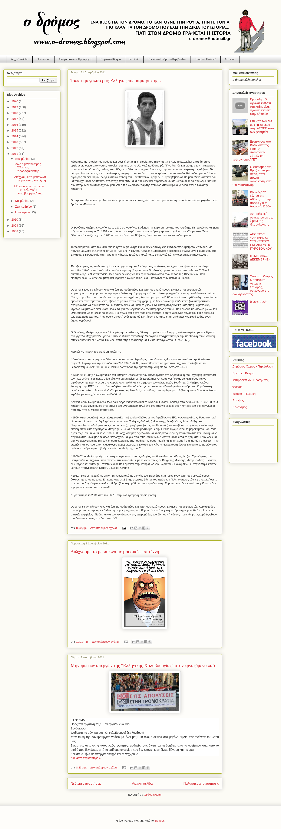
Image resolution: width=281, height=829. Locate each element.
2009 (15, 225)
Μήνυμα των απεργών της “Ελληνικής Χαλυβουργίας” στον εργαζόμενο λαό (143, 665)
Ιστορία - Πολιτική (205, 59)
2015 (15, 130)
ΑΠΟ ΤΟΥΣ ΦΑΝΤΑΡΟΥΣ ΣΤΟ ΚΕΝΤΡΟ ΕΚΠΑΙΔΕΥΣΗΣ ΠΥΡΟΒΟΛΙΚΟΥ (261, 241)
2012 (15, 148)
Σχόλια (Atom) (153, 794)
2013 (15, 142)
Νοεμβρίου (22, 201)
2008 (15, 231)
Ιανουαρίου (22, 212)
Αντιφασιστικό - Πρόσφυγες (75, 59)
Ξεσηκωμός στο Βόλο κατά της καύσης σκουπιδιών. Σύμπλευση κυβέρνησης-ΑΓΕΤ (251, 150)
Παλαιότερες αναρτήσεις (201, 783)
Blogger (159, 820)
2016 (15, 124)
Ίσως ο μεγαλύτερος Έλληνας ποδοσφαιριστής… (117, 80)
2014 (15, 136)
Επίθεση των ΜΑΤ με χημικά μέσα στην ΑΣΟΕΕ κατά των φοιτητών (262, 126)
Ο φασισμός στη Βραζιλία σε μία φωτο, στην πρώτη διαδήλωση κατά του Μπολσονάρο (252, 176)
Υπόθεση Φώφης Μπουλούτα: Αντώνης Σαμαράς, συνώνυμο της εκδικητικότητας (252, 285)
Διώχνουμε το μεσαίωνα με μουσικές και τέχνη (115, 551)
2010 (15, 219)
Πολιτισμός (43, 59)
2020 (15, 101)
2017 (15, 118)
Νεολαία (134, 59)
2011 (15, 153)
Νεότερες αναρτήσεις (86, 783)
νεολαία (237, 387)
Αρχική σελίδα (19, 59)
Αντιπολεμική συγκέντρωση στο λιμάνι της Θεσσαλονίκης (262, 219)
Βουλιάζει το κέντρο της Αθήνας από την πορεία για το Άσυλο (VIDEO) (260, 199)
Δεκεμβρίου (23, 159)
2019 (15, 107)
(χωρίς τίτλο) (258, 301)
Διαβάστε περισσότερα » (86, 758)
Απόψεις (230, 59)
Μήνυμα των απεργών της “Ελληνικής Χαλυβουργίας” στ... (29, 190)
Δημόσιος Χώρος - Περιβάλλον (252, 366)
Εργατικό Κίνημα (111, 59)
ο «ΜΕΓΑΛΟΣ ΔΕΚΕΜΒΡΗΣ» (260, 257)
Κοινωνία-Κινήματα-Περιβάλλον (167, 59)
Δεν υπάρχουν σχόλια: (104, 528)
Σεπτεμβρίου (24, 206)
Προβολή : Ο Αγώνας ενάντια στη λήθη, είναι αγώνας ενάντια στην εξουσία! (260, 106)
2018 (15, 113)
